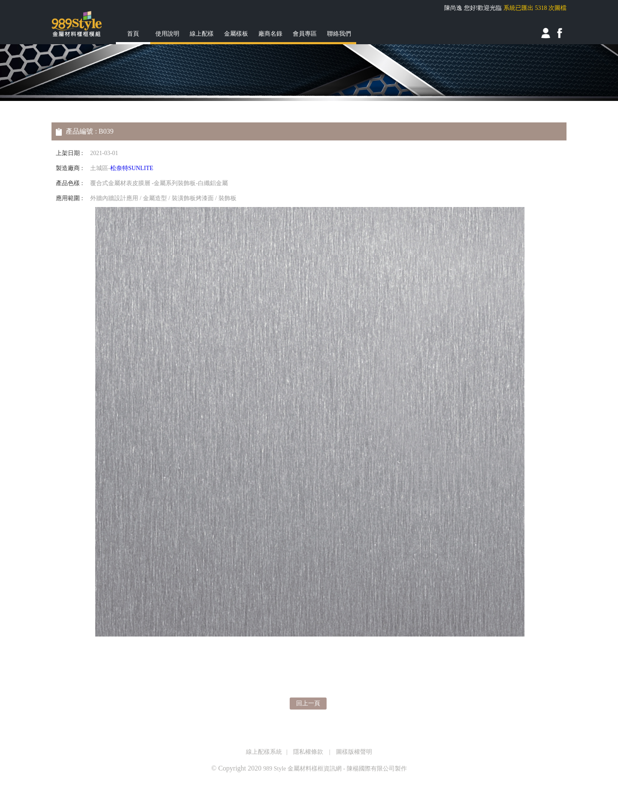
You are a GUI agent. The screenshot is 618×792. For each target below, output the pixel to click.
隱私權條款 (308, 752)
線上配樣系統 (264, 752)
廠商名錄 (270, 33)
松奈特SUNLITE (131, 168)
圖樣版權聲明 (354, 752)
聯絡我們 (339, 33)
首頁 (133, 33)
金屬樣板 (236, 33)
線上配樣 (202, 33)
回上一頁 (308, 703)
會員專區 (305, 33)
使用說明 (167, 33)
